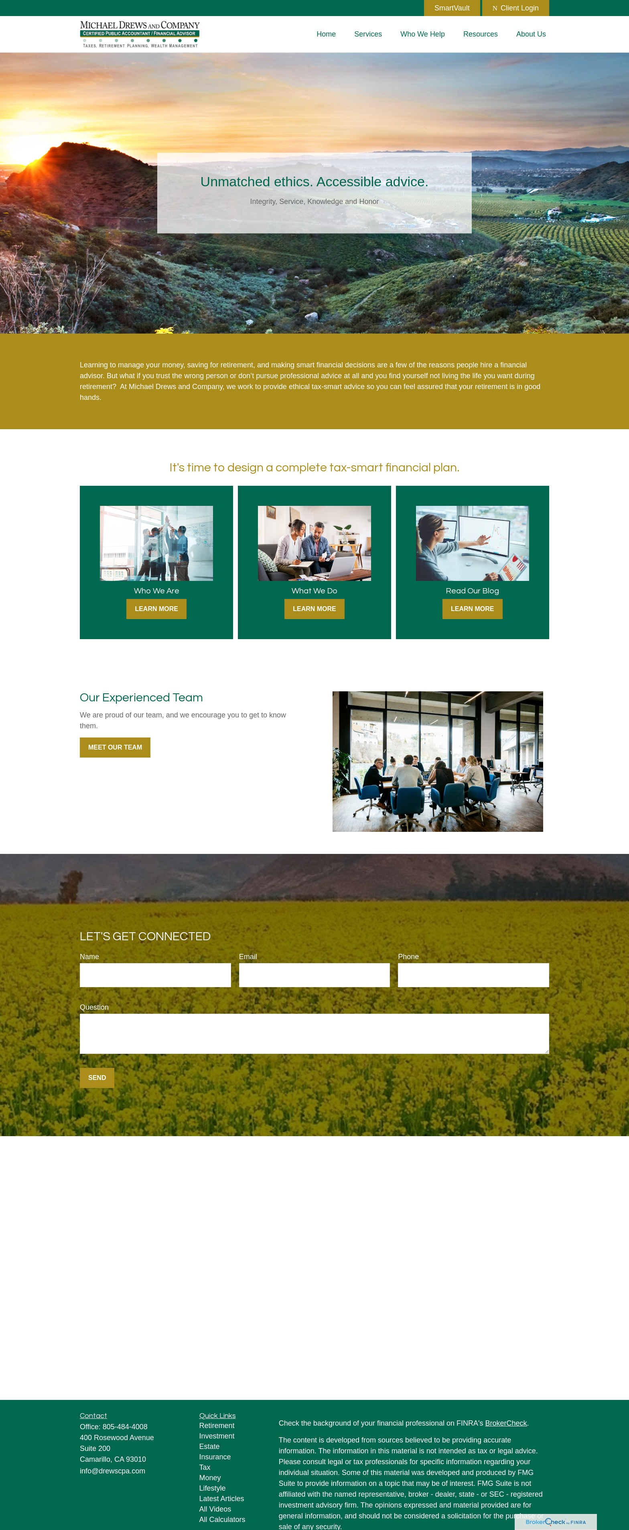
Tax (205, 1467)
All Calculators (222, 1520)
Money (210, 1478)
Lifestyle (212, 1488)
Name (89, 957)
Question (94, 1007)
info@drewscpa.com (112, 1471)
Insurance (215, 1457)
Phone (408, 957)
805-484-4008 (125, 1427)
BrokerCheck (506, 1423)
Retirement (217, 1426)
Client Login (516, 8)
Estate (209, 1446)
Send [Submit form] (97, 1077)
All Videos (215, 1509)
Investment (217, 1436)
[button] (326, 34)
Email (248, 957)
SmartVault (452, 8)
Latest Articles (221, 1499)
